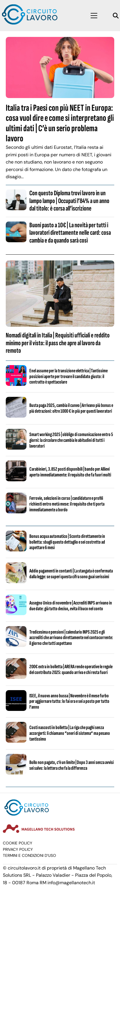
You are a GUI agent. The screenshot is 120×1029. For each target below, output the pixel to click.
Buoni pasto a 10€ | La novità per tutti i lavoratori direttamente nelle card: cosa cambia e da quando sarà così (70, 233)
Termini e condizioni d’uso (29, 855)
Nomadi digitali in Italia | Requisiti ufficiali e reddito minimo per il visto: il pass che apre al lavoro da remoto (58, 343)
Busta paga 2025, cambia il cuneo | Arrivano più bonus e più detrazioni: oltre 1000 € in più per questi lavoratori (71, 408)
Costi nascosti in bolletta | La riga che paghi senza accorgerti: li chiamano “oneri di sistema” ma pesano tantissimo (69, 733)
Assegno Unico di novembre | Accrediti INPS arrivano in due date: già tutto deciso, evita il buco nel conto (70, 606)
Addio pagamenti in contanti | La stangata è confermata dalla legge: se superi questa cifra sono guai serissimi (71, 574)
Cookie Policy (17, 843)
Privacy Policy (18, 849)
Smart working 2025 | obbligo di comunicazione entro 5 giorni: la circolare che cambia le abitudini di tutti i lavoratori (71, 440)
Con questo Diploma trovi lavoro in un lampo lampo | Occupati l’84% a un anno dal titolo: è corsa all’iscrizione (69, 201)
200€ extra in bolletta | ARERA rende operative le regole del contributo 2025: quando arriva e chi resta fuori (71, 669)
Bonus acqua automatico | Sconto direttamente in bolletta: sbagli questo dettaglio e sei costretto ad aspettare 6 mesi (67, 542)
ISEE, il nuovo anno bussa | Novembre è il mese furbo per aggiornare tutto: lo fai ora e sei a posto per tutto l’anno (69, 701)
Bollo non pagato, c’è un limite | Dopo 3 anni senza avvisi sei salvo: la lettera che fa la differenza (71, 765)
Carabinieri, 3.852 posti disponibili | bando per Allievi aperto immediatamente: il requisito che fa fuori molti (70, 472)
